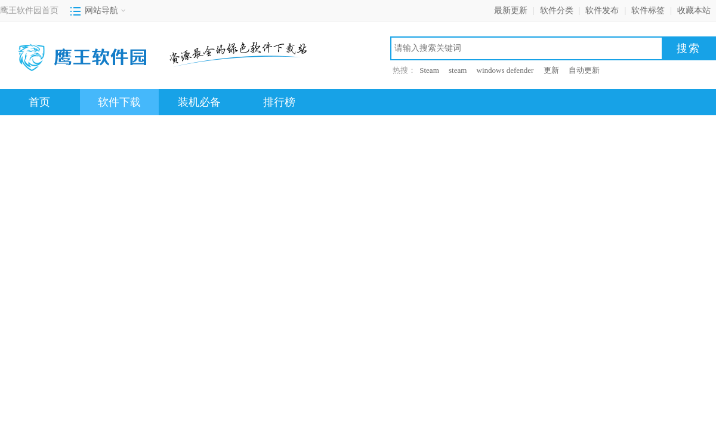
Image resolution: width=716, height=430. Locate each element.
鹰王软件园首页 (29, 10)
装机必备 (199, 102)
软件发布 (602, 10)
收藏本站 (694, 10)
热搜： (404, 70)
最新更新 (510, 10)
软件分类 (556, 10)
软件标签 (648, 10)
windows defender (505, 70)
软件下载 (119, 102)
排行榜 (279, 102)
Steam (429, 70)
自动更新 (584, 70)
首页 (39, 102)
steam (458, 70)
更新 (551, 70)
